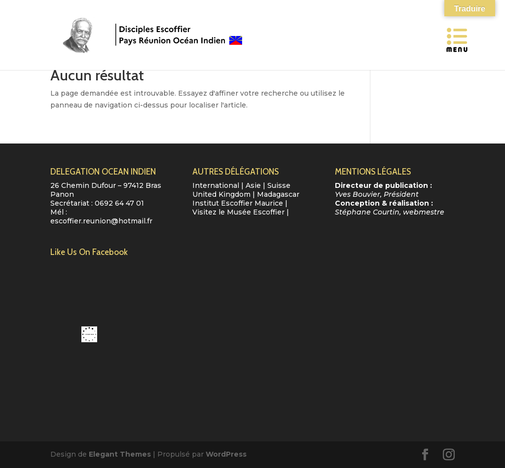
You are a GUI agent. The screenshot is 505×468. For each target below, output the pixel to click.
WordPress (226, 454)
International (215, 185)
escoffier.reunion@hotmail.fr (101, 220)
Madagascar (278, 194)
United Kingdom (221, 194)
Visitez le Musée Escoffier (238, 212)
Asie (253, 185)
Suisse (278, 185)
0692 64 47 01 (119, 203)
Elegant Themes (120, 454)
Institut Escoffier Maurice (237, 203)
